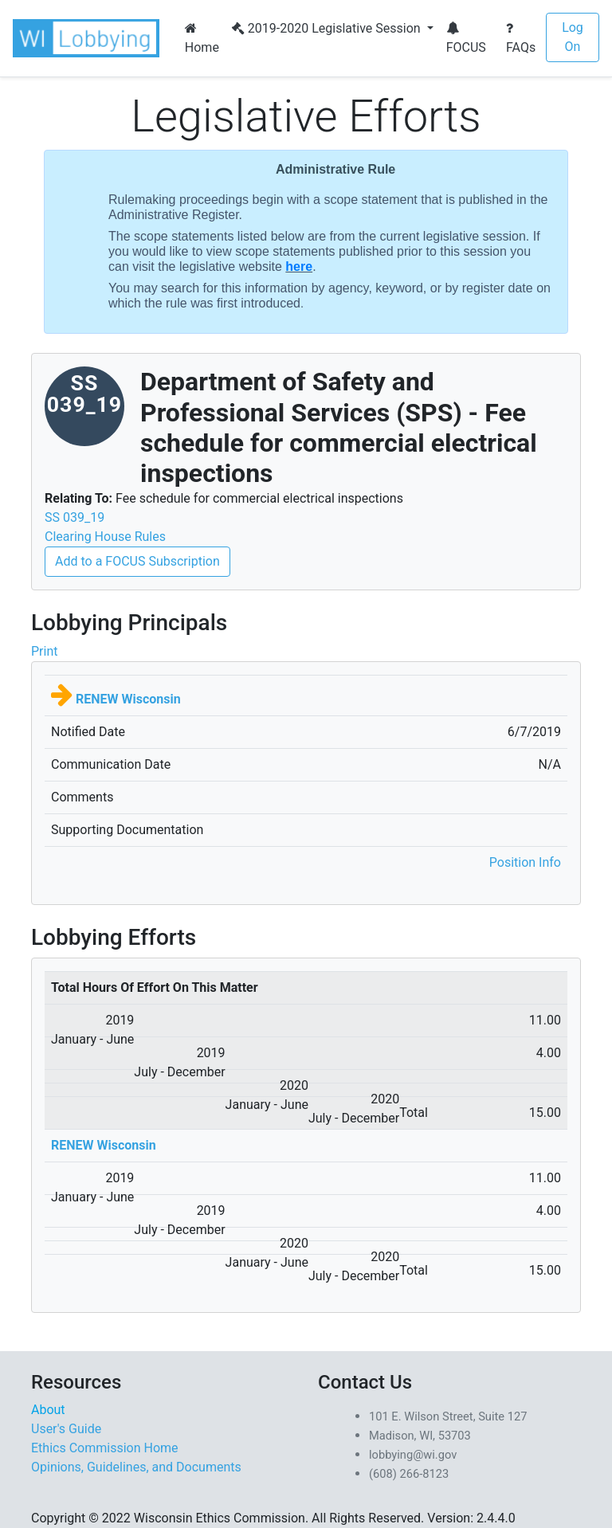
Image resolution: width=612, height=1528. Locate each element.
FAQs (521, 38)
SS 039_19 (74, 517)
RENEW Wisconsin (128, 699)
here (298, 266)
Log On (572, 37)
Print (44, 651)
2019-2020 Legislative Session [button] (328, 28)
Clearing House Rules (105, 536)
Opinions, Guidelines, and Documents (136, 1467)
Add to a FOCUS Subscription (137, 561)
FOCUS (466, 38)
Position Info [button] (525, 862)
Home (202, 38)
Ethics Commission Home (104, 1448)
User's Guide (66, 1428)
